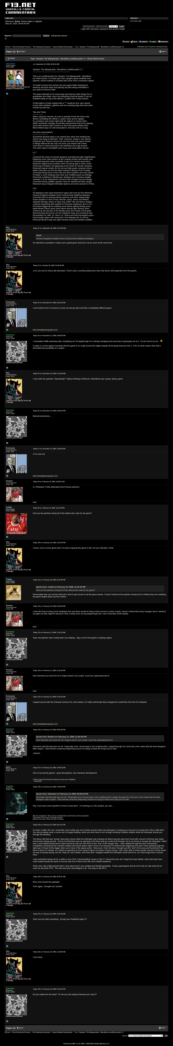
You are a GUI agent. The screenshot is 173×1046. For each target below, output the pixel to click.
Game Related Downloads (63, 47)
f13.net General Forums (22, 47)
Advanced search (59, 36)
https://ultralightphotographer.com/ (45, 330)
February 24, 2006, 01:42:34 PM (49, 989)
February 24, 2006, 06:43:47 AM (49, 876)
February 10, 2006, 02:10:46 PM (49, 580)
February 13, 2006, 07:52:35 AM (49, 697)
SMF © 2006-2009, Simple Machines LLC (95, 1044)
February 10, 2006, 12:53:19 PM (49, 542)
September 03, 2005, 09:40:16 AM (46, 64)
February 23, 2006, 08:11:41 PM (49, 825)
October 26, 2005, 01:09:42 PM (48, 265)
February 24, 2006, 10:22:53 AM (49, 914)
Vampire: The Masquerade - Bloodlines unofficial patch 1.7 (101, 47)
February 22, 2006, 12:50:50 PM (49, 787)
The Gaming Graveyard (42, 47)
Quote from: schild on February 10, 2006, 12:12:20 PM (60, 587)
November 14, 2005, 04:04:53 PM (49, 411)
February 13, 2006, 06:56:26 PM (49, 730)
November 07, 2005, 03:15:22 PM (49, 303)
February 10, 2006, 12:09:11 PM (49, 481)
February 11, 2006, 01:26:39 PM (49, 670)
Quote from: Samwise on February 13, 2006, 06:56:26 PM (62, 794)
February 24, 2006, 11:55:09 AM (49, 952)
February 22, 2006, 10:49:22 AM (49, 768)
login (30, 21)
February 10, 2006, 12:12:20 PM (49, 508)
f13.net (7, 47)
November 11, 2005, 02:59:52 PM (49, 335)
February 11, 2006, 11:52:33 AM (49, 632)
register (38, 21)
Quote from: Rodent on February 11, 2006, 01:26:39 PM (61, 737)
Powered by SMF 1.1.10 (71, 1044)
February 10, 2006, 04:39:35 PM (49, 606)
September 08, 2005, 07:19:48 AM (49, 228)
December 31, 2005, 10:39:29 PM (49, 449)
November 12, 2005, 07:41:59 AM (49, 373)
